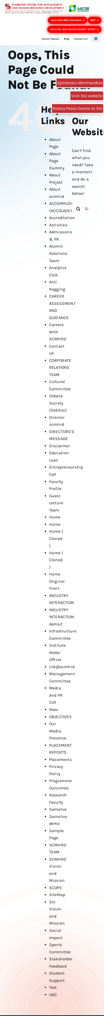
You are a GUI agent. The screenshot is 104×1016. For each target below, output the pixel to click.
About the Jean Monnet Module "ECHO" (74, 29)
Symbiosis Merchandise (79, 82)
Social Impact (50, 38)
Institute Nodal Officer (57, 652)
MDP (94, 20)
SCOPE (55, 887)
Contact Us (80, 38)
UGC (53, 994)
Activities (58, 224)
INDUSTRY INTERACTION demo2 (61, 616)
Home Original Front (57, 581)
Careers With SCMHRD (57, 331)
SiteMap (57, 894)
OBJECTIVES (60, 716)
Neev (53, 709)
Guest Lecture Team (56, 503)
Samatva (58, 809)
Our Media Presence (57, 730)
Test (53, 987)
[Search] (78, 208)
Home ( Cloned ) (56, 538)
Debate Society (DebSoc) (58, 403)
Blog (66, 38)
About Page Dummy (56, 160)
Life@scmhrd (62, 666)
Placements (60, 759)
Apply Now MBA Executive (67, 20)
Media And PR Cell (56, 695)
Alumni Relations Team (58, 253)
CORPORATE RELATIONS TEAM (60, 367)
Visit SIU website (86, 95)
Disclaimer (59, 445)
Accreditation (62, 217)
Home (55, 517)
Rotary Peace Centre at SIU (77, 108)
